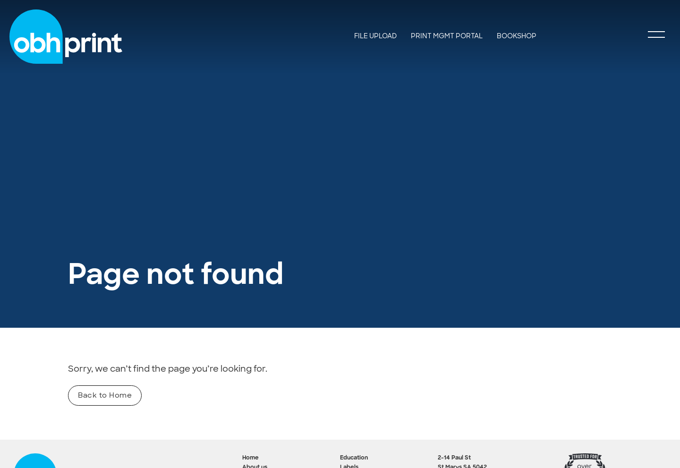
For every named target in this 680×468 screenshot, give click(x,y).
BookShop (516, 36)
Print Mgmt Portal (447, 36)
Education (354, 458)
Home (250, 458)
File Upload (375, 36)
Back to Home (105, 395)
